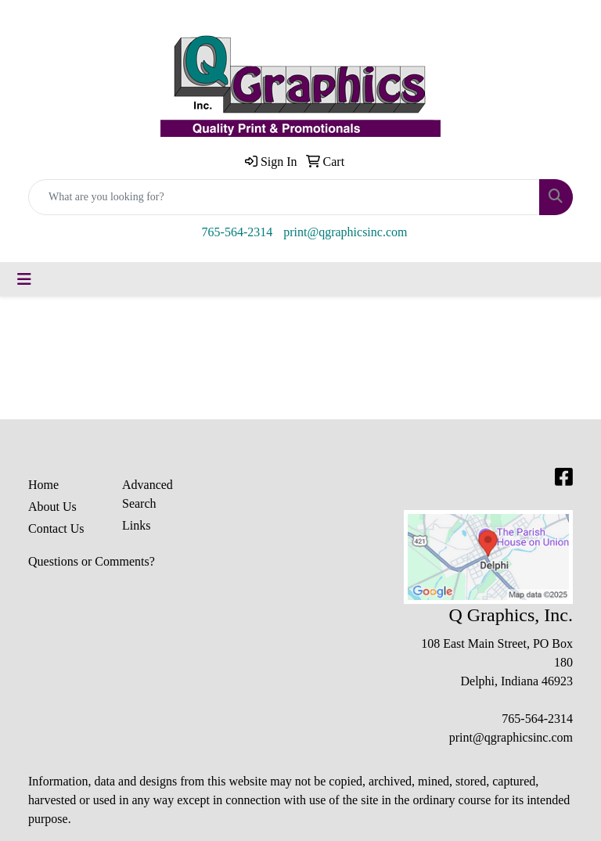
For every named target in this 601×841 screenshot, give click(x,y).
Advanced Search (147, 494)
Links (136, 525)
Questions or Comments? (91, 561)
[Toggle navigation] (24, 279)
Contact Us (56, 528)
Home (43, 484)
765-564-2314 (237, 232)
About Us (52, 506)
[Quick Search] (284, 197)
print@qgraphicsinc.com (345, 232)
